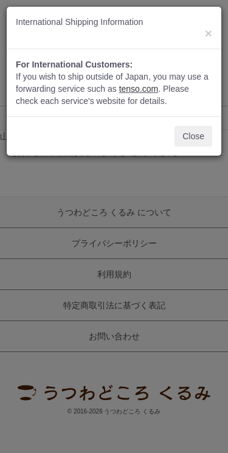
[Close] (208, 33)
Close (193, 136)
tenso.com (139, 89)
